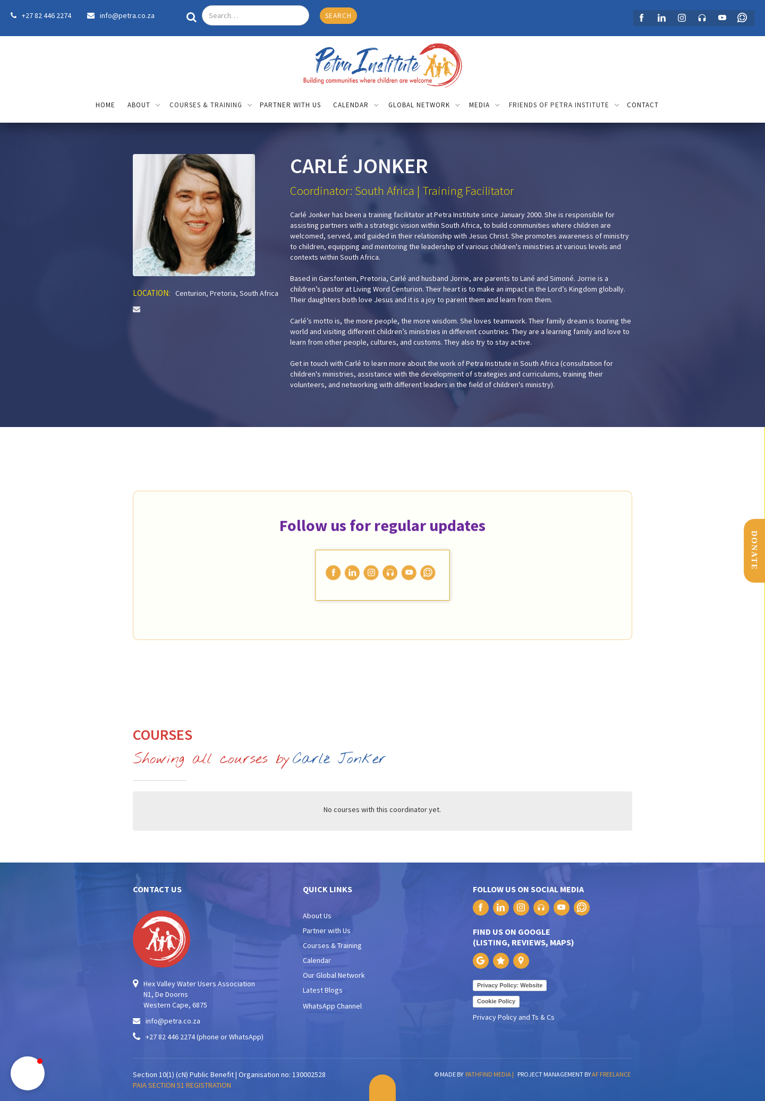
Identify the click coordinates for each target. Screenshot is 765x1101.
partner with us (290, 104)
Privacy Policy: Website (509, 985)
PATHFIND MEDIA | (490, 1074)
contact (643, 104)
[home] (382, 62)
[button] (144, 106)
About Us (317, 915)
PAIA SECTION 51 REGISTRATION (182, 1085)
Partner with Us (327, 930)
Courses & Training (332, 945)
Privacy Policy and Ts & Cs (514, 1017)
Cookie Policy (496, 1001)
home (105, 104)
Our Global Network (334, 975)
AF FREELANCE (611, 1074)
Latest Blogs (323, 990)
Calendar (317, 960)
